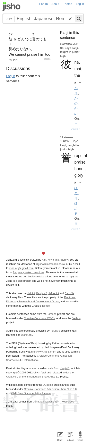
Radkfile (69, 293)
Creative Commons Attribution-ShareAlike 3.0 (50, 389)
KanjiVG (64, 368)
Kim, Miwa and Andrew (55, 259)
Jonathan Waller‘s (43, 401)
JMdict (31, 293)
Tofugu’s (55, 330)
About (55, 4)
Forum (43, 4)
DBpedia (48, 384)
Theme (67, 4)
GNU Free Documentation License (31, 393)
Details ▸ (75, 128)
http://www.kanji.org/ (43, 351)
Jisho (11, 6)
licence (46, 305)
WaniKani (26, 334)
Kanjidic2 (41, 293)
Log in (80, 4)
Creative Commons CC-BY (39, 318)
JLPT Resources (64, 401)
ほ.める (76, 208)
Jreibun (76, 318)
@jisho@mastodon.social (50, 264)
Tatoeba (47, 59)
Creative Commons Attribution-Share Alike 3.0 (32, 376)
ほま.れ (76, 193)
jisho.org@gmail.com (21, 268)
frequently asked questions (28, 272)
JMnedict (53, 293)
